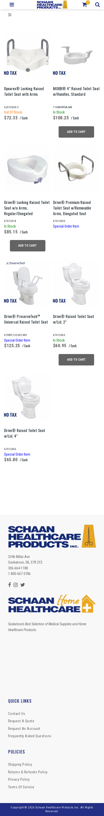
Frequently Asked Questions (29, 736)
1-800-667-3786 (19, 574)
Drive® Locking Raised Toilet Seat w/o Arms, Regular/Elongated (27, 207)
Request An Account (24, 729)
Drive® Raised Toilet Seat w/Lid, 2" (73, 319)
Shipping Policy (20, 764)
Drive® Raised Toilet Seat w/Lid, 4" (24, 433)
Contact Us (16, 714)
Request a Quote (21, 721)
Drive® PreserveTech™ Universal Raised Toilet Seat (26, 319)
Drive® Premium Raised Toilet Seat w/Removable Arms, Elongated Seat (72, 207)
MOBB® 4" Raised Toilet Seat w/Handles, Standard (76, 91)
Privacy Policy (19, 779)
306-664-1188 (18, 568)
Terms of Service (21, 787)
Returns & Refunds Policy (28, 772)
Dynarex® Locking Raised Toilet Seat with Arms (24, 91)
